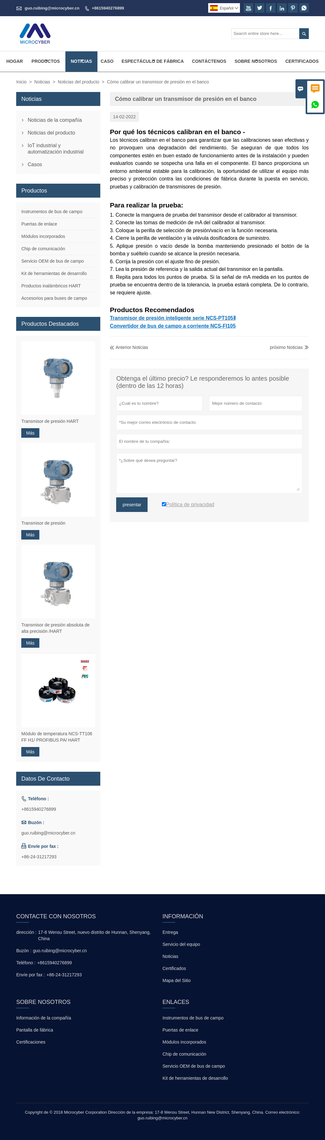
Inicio (21, 81)
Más (30, 433)
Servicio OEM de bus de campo (52, 261)
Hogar (14, 61)
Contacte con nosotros (56, 916)
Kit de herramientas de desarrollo (54, 273)
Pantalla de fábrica (34, 1029)
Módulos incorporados (43, 236)
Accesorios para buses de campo (54, 298)
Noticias (81, 61)
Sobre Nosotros (256, 61)
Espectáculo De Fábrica (153, 61)
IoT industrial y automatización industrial (55, 148)
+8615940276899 (108, 8)
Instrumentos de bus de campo (51, 211)
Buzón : (23, 950)
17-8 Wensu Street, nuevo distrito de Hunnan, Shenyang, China (94, 935)
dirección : (26, 932)
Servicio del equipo (181, 944)
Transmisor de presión (43, 523)
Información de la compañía (43, 1017)
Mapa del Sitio (176, 980)
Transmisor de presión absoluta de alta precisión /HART (55, 628)
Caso (107, 61)
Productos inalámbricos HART (51, 285)
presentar (132, 504)
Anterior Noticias (129, 347)
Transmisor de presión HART (50, 421)
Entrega (170, 932)
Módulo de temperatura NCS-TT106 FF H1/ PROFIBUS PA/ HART (56, 737)
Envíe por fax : (30, 974)
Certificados (302, 61)
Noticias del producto (78, 81)
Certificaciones (30, 1042)
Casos (35, 164)
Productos (45, 61)
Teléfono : (26, 962)
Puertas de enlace (39, 223)
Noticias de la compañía (55, 120)
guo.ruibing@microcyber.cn (52, 8)
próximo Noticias (286, 347)
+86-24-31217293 (38, 856)
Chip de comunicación (43, 248)
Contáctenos (209, 61)
